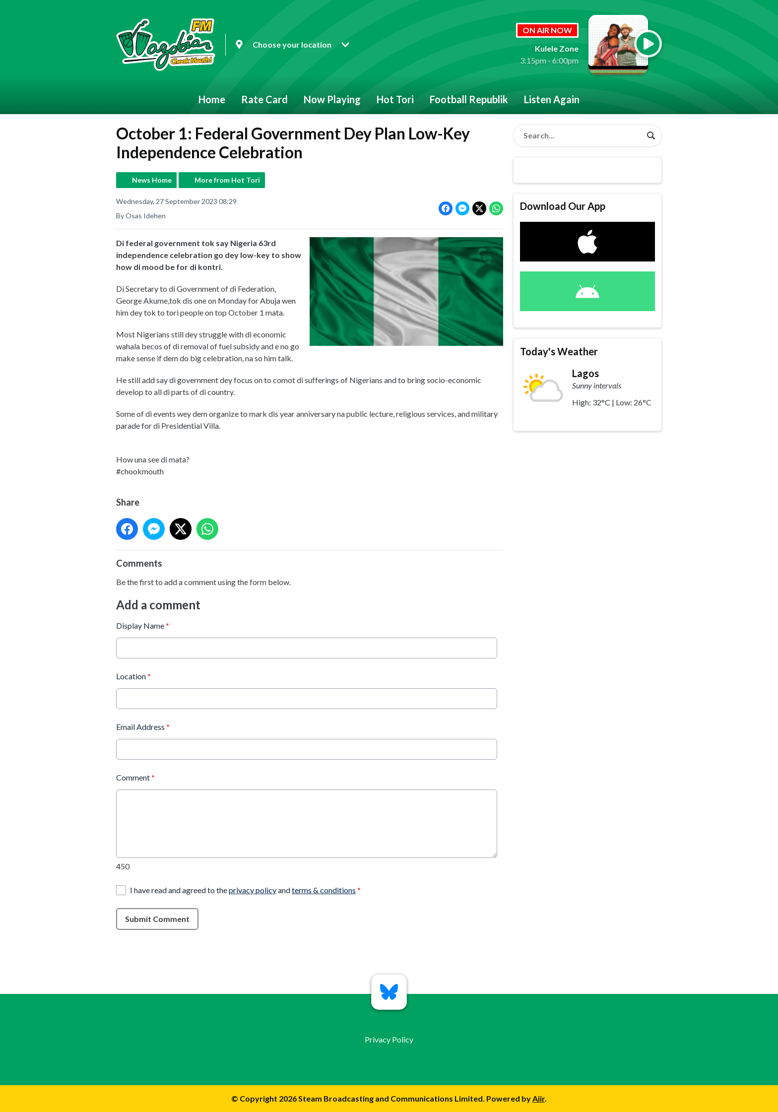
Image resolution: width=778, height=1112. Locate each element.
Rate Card (264, 99)
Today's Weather (559, 351)
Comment (135, 777)
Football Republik (469, 99)
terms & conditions (324, 889)
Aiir (538, 1098)
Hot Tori (395, 99)
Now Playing (332, 99)
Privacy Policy (389, 1039)
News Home (152, 180)
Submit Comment (157, 918)
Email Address (143, 726)
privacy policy (252, 889)
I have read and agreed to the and (245, 889)
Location (133, 675)
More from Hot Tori (227, 180)
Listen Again (552, 99)
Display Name (142, 625)
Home (211, 99)
